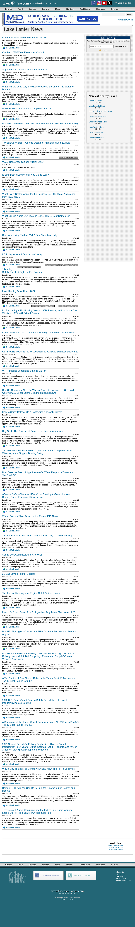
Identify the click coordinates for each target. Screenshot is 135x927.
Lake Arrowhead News (98, 122)
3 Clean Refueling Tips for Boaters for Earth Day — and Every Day (37, 535)
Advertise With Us (125, 20)
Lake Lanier (53, 3)
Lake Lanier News (115, 845)
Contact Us (120, 874)
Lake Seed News (96, 132)
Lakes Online (74, 897)
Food (20, 9)
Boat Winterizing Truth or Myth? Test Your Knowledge (30, 235)
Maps (57, 9)
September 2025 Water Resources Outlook (25, 69)
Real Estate (85, 9)
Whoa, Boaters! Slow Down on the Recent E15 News (30, 516)
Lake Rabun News (96, 138)
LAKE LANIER (66, 893)
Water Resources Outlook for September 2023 (26, 108)
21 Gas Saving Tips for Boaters (18, 574)
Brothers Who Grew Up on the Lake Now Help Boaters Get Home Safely (40, 123)
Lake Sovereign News (98, 116)
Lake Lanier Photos (116, 847)
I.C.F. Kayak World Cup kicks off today (22, 254)
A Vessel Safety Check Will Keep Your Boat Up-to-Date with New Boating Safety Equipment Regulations (36, 495)
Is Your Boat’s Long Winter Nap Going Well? (25, 174)
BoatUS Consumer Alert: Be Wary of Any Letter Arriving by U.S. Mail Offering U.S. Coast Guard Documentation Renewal (38, 391)
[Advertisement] (108, 73)
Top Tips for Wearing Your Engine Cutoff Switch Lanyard (31, 593)
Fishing (45, 9)
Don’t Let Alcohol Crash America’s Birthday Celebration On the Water (38, 332)
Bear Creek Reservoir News (100, 111)
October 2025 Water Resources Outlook (23, 52)
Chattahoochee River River (29, 267)
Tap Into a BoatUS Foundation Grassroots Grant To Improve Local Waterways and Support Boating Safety (37, 452)
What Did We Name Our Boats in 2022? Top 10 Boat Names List (36, 216)
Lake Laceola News (97, 106)
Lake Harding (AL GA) (68, 306)
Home (128, 3)
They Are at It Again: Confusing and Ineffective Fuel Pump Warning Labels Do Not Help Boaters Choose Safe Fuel (37, 811)
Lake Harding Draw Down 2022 (18, 291)
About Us (120, 872)
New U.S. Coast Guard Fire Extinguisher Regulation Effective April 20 (38, 612)
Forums (114, 9)
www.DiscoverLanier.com (67, 891)
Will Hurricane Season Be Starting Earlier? (24, 371)
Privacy (64, 899)
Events (8, 9)
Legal (71, 899)
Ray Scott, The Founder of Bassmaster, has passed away (32, 431)
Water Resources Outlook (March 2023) (23, 162)
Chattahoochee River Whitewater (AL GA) (61, 265)
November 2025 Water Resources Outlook (24, 37)
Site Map (119, 876)
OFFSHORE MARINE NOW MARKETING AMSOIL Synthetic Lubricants (40, 351)
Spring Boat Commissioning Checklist (22, 554)
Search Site (121, 878)
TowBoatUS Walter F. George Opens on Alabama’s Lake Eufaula (36, 142)
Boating (32, 9)
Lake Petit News (95, 101)
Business (100, 9)
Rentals (69, 9)
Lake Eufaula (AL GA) (68, 158)
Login (119, 3)
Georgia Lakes (38, 3)
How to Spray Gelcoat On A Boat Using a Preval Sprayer (32, 412)
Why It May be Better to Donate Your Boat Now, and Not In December (38, 769)
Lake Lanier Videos (115, 850)
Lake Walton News (96, 127)
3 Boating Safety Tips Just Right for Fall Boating (22, 270)
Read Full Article (11, 48)
